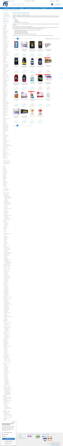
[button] (8, 443)
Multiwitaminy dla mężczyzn (7, 335)
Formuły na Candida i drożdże (7, 323)
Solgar (4, 139)
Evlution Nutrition (6, 54)
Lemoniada (5, 178)
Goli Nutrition (5, 67)
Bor (5, 229)
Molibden (6, 239)
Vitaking (4, 151)
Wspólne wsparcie (6, 307)
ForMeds (4, 61)
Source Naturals (6, 140)
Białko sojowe (6, 388)
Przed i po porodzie (7, 327)
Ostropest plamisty (7, 219)
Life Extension (5, 88)
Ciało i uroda (5, 12)
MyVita (4, 98)
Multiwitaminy (6, 286)
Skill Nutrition (5, 136)
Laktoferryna (6, 278)
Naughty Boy (5, 106)
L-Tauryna (6, 368)
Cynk (5, 231)
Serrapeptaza (6, 282)
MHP (4, 89)
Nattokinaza (6, 279)
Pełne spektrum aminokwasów (7, 384)
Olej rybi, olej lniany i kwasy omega (6, 247)
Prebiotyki (6, 280)
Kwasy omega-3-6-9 (7, 249)
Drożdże (5, 349)
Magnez (5, 236)
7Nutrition (5, 25)
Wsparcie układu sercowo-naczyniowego (7, 304)
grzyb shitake (6, 227)
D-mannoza (6, 342)
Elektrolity (6, 401)
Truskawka (5, 183)
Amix (4, 30)
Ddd (5, 321)
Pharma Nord (5, 124)
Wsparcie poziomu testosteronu (6, 413)
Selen (5, 241)
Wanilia (4, 184)
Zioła (5, 359)
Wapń (5, 244)
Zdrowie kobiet (5, 320)
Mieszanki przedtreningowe (7, 407)
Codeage (5, 42)
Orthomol (5, 119)
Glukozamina (6, 309)
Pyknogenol (6, 211)
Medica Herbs (5, 92)
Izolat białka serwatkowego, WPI (7, 391)
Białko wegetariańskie (8, 389)
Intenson (5, 79)
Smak (4, 165)
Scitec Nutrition (5, 135)
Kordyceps (6, 224)
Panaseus (5, 123)
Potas (5, 240)
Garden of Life (5, 64)
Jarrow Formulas (6, 80)
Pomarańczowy (6, 182)
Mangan (5, 237)
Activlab (4, 27)
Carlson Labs (5, 39)
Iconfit (4, 77)
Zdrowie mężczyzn (6, 332)
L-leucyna (6, 374)
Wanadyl (6, 243)
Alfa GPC (5, 257)
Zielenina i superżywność (7, 345)
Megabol (4, 94)
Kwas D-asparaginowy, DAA (8, 415)
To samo (5, 318)
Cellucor (4, 40)
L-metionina (6, 376)
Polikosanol (6, 210)
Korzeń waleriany (7, 268)
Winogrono (5, 185)
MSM (5, 314)
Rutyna (5, 213)
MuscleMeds (5, 95)
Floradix (4, 60)
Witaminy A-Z (5, 284)
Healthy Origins (5, 71)
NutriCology (5, 112)
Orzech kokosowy (7, 354)
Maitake (5, 225)
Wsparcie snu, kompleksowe (6, 302)
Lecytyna (6, 250)
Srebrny (5, 242)
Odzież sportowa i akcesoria (6, 19)
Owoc (4, 181)
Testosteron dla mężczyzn (7, 336)
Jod (5, 232)
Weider (4, 155)
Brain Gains (5, 38)
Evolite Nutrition (6, 55)
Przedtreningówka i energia (6, 403)
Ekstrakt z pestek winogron (7, 199)
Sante (4, 134)
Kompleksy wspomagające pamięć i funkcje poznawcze (8, 262)
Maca (5, 352)
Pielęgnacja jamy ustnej (7, 16)
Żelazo (5, 245)
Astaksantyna (6, 194)
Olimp (4, 116)
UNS (4, 148)
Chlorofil (5, 348)
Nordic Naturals (6, 108)
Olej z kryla (6, 251)
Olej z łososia (6, 254)
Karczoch (6, 216)
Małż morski (6, 315)
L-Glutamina (6, 367)
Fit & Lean (5, 58)
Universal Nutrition (6, 149)
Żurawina (6, 355)
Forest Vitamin (5, 62)
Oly (4, 117)
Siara (5, 283)
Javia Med (5, 82)
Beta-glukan (6, 272)
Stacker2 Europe (6, 141)
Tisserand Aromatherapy (7, 145)
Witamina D (6, 289)
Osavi (4, 120)
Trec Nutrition (5, 147)
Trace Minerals (5, 146)
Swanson (5, 142)
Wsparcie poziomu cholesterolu (6, 293)
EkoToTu (4, 50)
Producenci (5, 23)
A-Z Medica (5, 26)
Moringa (5, 353)
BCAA (5, 365)
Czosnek (5, 296)
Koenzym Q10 (6, 202)
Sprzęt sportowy (6, 21)
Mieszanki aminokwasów (6, 381)
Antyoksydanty (5, 193)
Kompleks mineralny (7, 233)
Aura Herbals (5, 32)
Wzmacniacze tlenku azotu (7, 409)
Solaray (4, 138)
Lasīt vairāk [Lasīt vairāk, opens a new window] (8, 430)
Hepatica (5, 72)
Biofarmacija (5, 36)
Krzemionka (6, 234)
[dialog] (8, 433)
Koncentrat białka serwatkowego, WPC (7, 393)
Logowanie (53, 0)
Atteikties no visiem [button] (8, 441)
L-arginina (6, 369)
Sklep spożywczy (6, 160)
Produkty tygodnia (6, 189)
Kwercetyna (6, 206)
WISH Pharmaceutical (6, 154)
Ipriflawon (6, 310)
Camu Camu (6, 347)
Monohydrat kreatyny (7, 397)
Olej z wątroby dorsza (7, 253)
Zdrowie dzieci (5, 319)
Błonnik (5, 275)
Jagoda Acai (6, 351)
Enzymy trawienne (7, 276)
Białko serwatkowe (7, 387)
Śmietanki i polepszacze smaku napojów (7, 163)
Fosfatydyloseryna (7, 260)
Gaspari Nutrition (6, 65)
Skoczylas (5, 137)
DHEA (5, 333)
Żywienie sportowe (6, 362)
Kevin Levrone (5, 85)
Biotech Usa (5, 37)
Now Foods (5, 109)
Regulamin (21, 437)
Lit (4, 235)
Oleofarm (5, 115)
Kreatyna (5, 396)
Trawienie (5, 270)
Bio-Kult (4, 35)
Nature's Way (5, 104)
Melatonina (6, 301)
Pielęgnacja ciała (6, 14)
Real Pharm (5, 128)
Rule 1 (4, 132)
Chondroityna (6, 308)
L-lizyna (5, 375)
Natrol (4, 100)
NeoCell (4, 107)
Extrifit (4, 56)
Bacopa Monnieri (7, 259)
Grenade (5, 68)
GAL (4, 63)
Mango (4, 180)
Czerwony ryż (6, 295)
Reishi (5, 226)
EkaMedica (5, 49)
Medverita (5, 93)
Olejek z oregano (7, 358)
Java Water (5, 81)
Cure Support (5, 44)
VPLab (4, 150)
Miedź (5, 238)
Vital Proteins (5, 152)
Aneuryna (6, 285)
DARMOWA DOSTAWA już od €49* (8, 0)
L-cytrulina (6, 370)
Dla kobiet (5, 395)
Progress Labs (5, 126)
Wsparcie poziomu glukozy (7, 297)
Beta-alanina (6, 366)
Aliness (4, 28)
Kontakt (20, 436)
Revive (4, 131)
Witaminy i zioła (6, 192)
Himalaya (5, 73)
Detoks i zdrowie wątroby (7, 215)
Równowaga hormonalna (6, 329)
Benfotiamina (6, 195)
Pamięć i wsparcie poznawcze (6, 256)
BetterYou (5, 34)
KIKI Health (5, 83)
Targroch (5, 143)
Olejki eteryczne (7, 15)
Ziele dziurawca (7, 269)
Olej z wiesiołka (7, 326)
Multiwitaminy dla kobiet (7, 325)
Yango (4, 157)
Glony (5, 350)
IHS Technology (5, 76)
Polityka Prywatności (22, 438)
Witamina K (6, 291)
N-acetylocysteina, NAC (8, 208)
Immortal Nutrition (6, 78)
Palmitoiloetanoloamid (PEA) (8, 317)
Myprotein (5, 99)
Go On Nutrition (6, 66)
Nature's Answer (6, 103)
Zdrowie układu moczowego (6, 341)
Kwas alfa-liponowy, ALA (7, 205)
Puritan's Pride (5, 127)
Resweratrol (6, 212)
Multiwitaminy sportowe (7, 398)
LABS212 (4, 86)
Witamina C (6, 288)
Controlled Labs (6, 43)
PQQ (5, 209)
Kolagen (5, 311)
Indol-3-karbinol (7, 201)
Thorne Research (6, 144)
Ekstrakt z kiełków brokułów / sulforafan (7, 197)
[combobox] (31, 4)
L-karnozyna (6, 373)
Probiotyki (6, 281)
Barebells (5, 33)
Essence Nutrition (6, 52)
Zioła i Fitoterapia (6, 356)
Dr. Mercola (5, 48)
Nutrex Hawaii (5, 111)
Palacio (4, 122)
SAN (4, 133)
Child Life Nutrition (6, 41)
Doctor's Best (5, 45)
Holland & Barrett (6, 75)
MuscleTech (5, 96)
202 (28, 38)
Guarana (6, 404)
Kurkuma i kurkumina (7, 203)
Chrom (5, 230)
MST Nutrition (5, 90)
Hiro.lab (4, 74)
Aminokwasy (5, 364)
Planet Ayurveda (6, 125)
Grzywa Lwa (6, 223)
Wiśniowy (5, 186)
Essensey (5, 53)
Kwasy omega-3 (7, 248)
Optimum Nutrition (6, 118)
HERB (4, 69)
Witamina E (6, 290)
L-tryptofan (6, 378)
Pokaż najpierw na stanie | (50, 38)
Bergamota (6, 294)
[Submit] (13, 4)
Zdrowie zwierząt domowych (6, 344)
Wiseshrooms (5, 156)
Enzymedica (5, 51)
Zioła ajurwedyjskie (7, 360)
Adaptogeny (6, 357)
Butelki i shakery (6, 20)
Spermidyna (6, 214)
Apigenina (6, 258)
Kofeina (5, 405)
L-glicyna (5, 372)
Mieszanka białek (7, 394)
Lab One (4, 87)
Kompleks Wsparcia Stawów (7, 313)
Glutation (6, 200)
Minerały (4, 228)
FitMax (4, 59)
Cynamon (6, 298)
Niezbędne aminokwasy (6, 382)
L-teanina (6, 377)
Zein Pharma (5, 158)
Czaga (5, 222)
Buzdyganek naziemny (8, 414)
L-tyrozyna (6, 379)
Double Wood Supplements (5, 47)
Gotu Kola (6, 305)
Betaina (5, 273)
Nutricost (5, 113)
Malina (4, 179)
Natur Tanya (5, 101)
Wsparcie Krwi (6, 306)
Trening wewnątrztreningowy (6, 411)
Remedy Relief (5, 130)
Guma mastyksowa (7, 277)
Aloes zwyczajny (7, 271)
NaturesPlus (5, 105)
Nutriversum (5, 114)
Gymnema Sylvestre (7, 299)
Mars (4, 91)
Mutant (4, 97)
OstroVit (4, 121)
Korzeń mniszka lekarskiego (7, 218)
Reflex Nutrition (6, 129)
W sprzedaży (5, 188)
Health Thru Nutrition (6, 70)
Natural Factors (5, 102)
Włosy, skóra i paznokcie (6, 331)
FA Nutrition (5, 57)
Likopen (5, 207)
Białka (4, 385)
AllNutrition (5, 29)
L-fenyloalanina (7, 371)
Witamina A (6, 287)
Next (31, 38)
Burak (5, 346)
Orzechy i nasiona (6, 161)
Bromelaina (6, 274)
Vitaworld (5, 153)
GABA (4, 220)
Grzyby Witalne (5, 221)
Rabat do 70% (5, 190)
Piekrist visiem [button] (8, 438)
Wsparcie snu (5, 300)
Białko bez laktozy (7, 386)
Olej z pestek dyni (7, 252)
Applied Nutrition (6, 31)
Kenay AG (5, 84)
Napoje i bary (5, 399)
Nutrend (4, 110)
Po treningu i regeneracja (7, 400)
